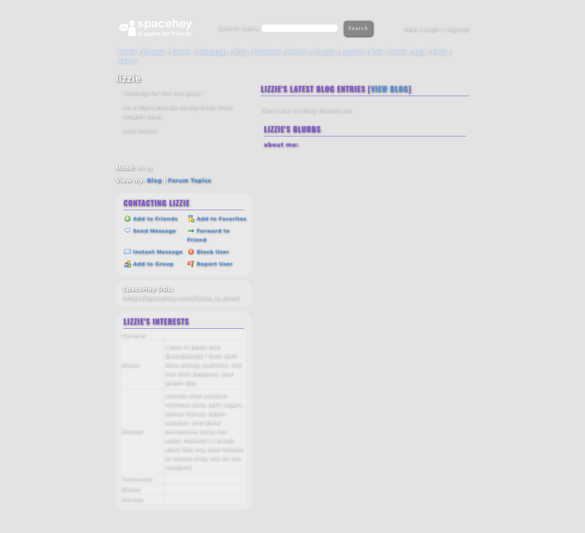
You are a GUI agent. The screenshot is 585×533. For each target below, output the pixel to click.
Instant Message (153, 252)
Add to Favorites (216, 219)
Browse (154, 52)
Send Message (150, 231)
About (128, 61)
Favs (378, 52)
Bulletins (267, 52)
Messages (213, 52)
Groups (324, 52)
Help (410, 28)
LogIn (432, 28)
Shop (439, 52)
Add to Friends (151, 219)
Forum (297, 52)
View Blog (389, 88)
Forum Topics (189, 180)
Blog (240, 52)
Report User (210, 264)
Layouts (353, 52)
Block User (208, 252)
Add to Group (149, 264)
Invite (398, 52)
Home (128, 52)
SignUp (457, 28)
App (419, 52)
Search (358, 28)
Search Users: (239, 28)
